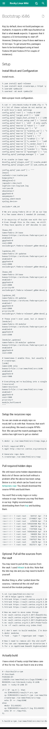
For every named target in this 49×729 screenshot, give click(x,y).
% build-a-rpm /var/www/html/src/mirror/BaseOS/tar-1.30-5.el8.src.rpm (24, 721)
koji (26, 505)
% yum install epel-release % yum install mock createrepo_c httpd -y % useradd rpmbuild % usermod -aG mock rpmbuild (24, 87)
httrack (21, 567)
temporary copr (9, 486)
